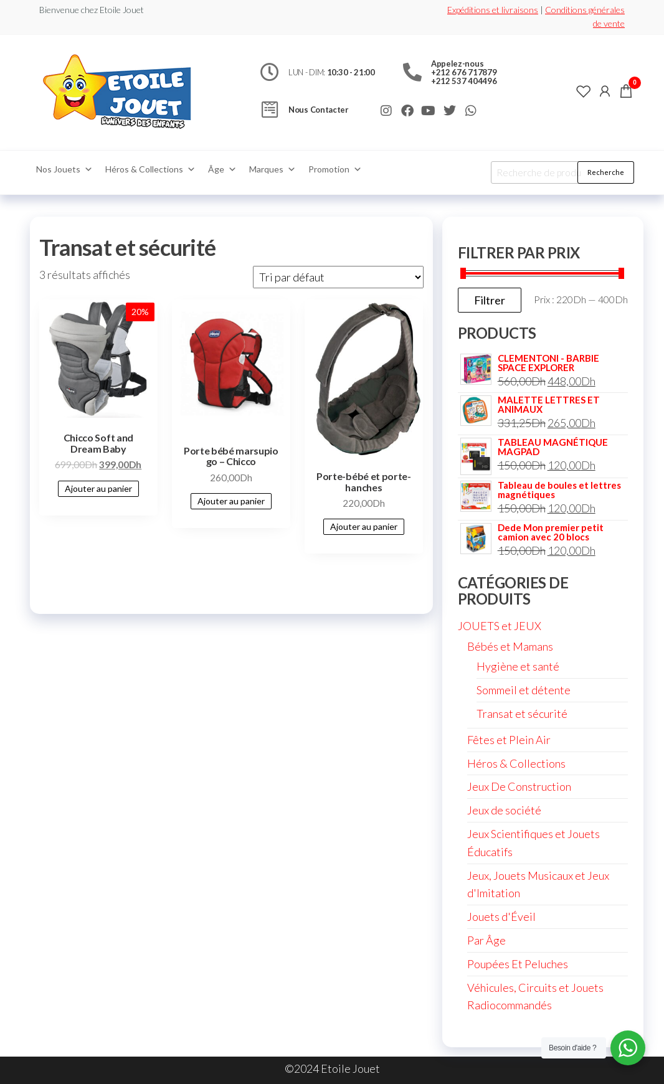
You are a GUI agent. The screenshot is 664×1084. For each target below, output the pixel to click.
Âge (222, 169)
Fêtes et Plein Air (509, 740)
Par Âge (486, 940)
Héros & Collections (150, 169)
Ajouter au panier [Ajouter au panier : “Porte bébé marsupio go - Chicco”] (231, 501)
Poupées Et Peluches (517, 964)
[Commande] (338, 277)
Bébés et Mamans (510, 646)
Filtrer (489, 300)
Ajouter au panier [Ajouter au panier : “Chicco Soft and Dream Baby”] (98, 488)
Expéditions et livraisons (492, 9)
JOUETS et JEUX (499, 626)
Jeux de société (504, 810)
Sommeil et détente (524, 690)
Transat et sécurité (522, 713)
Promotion (335, 169)
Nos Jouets (64, 169)
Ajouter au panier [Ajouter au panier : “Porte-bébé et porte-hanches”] (363, 526)
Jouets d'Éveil (501, 916)
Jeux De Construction (519, 786)
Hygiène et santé (518, 666)
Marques (272, 169)
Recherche (605, 172)
